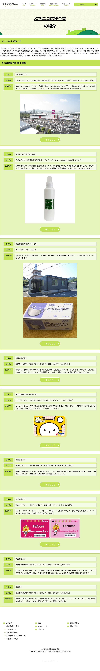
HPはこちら (50, 140)
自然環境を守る (12, 632)
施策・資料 (74, 626)
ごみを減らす (11, 629)
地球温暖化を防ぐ (12, 626)
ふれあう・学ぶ (12, 639)
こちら (83, 53)
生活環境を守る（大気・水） (16, 636)
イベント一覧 (42, 626)
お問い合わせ (74, 623)
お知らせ (41, 629)
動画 (39, 623)
